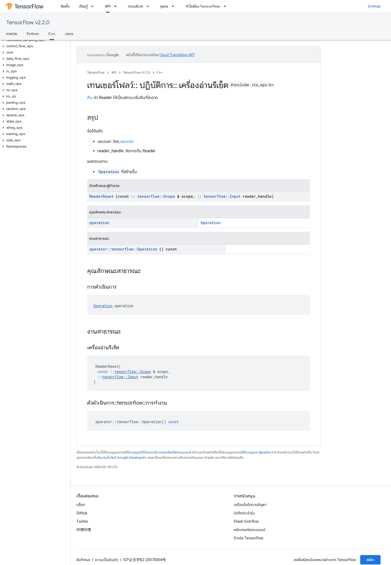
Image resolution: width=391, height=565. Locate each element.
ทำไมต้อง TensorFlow (202, 6)
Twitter (82, 521)
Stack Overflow (246, 521)
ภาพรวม (11, 33)
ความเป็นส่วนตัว (106, 560)
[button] (34, 40)
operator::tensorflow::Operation (123, 249)
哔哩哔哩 (83, 530)
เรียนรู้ (83, 6)
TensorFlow (96, 72)
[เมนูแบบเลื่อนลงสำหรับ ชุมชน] (174, 6)
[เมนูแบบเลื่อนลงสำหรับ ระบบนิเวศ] (149, 6)
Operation (109, 171)
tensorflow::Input (221, 196)
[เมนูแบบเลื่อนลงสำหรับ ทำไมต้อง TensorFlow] (226, 6)
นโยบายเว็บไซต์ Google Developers (121, 457)
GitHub (374, 6)
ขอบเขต (127, 141)
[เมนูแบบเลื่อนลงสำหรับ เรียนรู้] (94, 6)
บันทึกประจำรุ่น (244, 513)
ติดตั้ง (65, 6)
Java (69, 33)
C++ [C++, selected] (51, 33)
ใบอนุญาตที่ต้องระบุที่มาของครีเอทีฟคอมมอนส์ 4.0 (162, 452)
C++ (160, 72)
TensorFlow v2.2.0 (28, 22)
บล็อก (80, 505)
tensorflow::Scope (156, 196)
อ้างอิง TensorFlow (248, 538)
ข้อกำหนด (83, 560)
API (113, 72)
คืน (90, 97)
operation (99, 222)
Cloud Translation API (177, 55)
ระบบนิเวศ (135, 6)
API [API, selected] (108, 6)
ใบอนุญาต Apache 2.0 (260, 452)
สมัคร (370, 559)
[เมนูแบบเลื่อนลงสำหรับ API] (117, 6)
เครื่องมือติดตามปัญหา (250, 505)
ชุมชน (164, 6)
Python (33, 33)
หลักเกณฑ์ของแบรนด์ (249, 530)
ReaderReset (101, 196)
